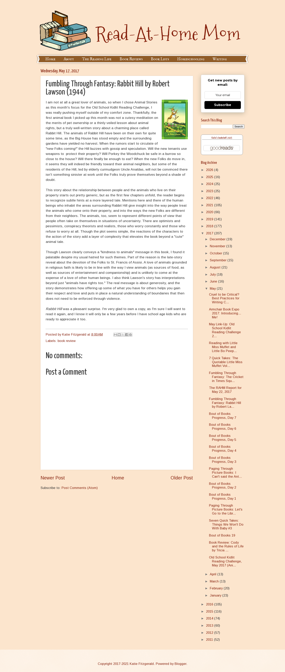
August (215, 267)
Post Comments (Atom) (80, 488)
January (216, 595)
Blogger (180, 664)
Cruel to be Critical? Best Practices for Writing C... (224, 298)
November (218, 246)
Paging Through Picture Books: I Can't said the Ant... (225, 472)
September (218, 260)
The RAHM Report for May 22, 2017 (225, 390)
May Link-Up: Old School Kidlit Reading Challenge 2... (225, 330)
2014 (210, 618)
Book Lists (160, 59)
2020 (210, 212)
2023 (210, 191)
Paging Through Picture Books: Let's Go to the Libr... (225, 509)
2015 (210, 611)
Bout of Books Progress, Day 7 (222, 416)
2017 (210, 233)
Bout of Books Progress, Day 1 (222, 496)
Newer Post (53, 477)
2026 (210, 170)
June (214, 281)
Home (50, 59)
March (215, 581)
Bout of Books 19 (222, 535)
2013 (210, 625)
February (217, 588)
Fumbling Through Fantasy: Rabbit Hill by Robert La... (225, 403)
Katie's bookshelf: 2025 (222, 138)
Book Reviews (131, 59)
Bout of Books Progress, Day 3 (222, 460)
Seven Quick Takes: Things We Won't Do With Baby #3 (226, 524)
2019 (210, 219)
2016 (210, 604)
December (218, 239)
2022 (210, 198)
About (69, 59)
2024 (210, 184)
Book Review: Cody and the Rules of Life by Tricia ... (226, 546)
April (213, 574)
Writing (220, 59)
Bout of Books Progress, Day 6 (222, 426)
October (216, 253)
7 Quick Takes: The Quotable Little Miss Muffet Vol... (225, 362)
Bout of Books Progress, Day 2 (222, 486)
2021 (210, 205)
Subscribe (222, 105)
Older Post (182, 477)
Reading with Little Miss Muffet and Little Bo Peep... (223, 347)
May (213, 288)
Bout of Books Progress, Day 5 (222, 438)
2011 (210, 639)
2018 (210, 226)
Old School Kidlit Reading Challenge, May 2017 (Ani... (225, 561)
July (213, 274)
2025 (210, 177)
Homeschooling (190, 59)
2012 (210, 633)
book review (67, 341)
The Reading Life (96, 59)
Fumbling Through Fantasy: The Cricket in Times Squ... (226, 377)
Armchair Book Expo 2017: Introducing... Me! (225, 313)
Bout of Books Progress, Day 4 (222, 448)
